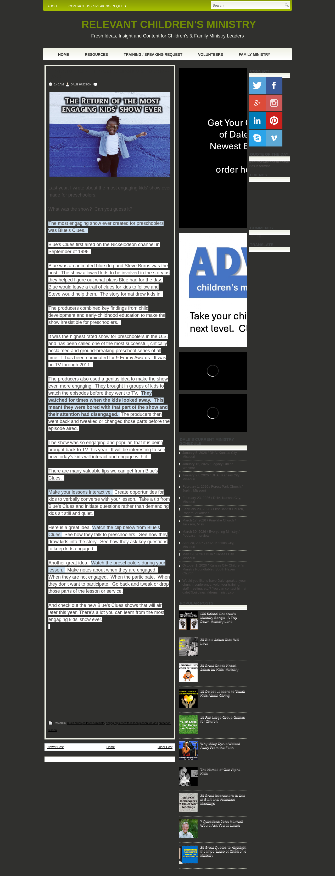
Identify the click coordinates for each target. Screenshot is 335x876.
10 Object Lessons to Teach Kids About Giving (222, 693)
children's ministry (93, 723)
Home (63, 54)
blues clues (74, 723)
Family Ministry (254, 54)
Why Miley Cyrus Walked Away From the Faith (220, 745)
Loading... (256, 236)
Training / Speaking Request (153, 54)
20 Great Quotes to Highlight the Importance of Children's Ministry (223, 851)
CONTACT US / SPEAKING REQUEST (98, 6)
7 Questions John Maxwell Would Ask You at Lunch (221, 823)
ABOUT (53, 6)
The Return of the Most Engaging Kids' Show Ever (108, 74)
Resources (96, 54)
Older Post (165, 747)
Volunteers (210, 54)
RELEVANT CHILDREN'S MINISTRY (168, 24)
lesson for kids (148, 723)
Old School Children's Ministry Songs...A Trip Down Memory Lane (218, 617)
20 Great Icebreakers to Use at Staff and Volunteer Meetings (222, 799)
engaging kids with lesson (122, 723)
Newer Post (55, 747)
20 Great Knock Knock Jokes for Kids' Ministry (219, 667)
